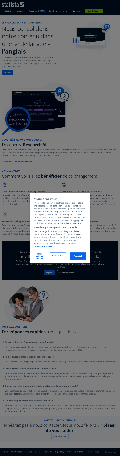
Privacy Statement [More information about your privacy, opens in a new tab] (72, 223)
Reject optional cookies (39, 256)
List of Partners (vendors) (44, 246)
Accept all (78, 256)
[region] (60, 228)
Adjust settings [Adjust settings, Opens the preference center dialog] (58, 255)
